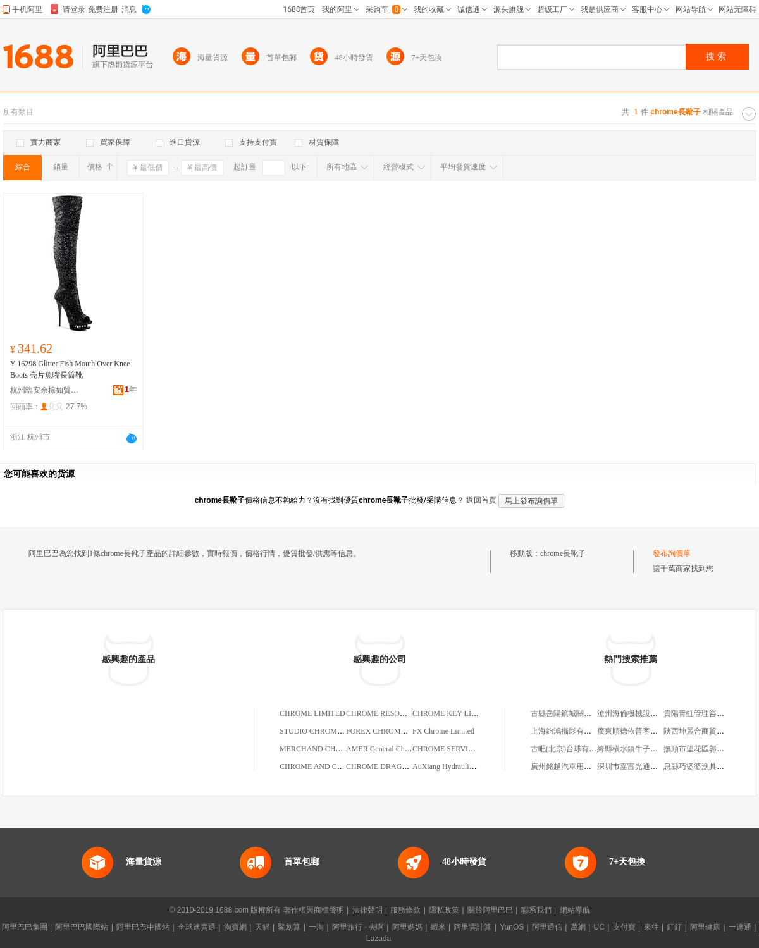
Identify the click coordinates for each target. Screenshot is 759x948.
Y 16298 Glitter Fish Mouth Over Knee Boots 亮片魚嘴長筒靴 (70, 369)
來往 (651, 927)
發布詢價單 (672, 553)
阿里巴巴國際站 (81, 927)
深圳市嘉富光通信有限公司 (642, 766)
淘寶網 (235, 927)
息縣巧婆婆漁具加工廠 (701, 766)
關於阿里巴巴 (490, 910)
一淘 (316, 927)
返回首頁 (481, 500)
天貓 (262, 927)
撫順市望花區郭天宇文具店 (709, 748)
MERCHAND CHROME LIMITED (335, 748)
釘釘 (674, 927)
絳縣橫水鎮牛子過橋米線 (639, 748)
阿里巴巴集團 (24, 927)
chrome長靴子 (563, 553)
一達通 (740, 927)
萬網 (578, 927)
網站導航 (575, 910)
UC (599, 927)
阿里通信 (547, 927)
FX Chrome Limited (443, 731)
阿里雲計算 (472, 927)
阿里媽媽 (407, 927)
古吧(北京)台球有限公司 (571, 748)
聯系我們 (536, 910)
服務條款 (405, 910)
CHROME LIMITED (312, 713)
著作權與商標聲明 (313, 910)
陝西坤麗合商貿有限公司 (705, 731)
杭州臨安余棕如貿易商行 (45, 390)
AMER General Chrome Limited (396, 748)
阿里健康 (705, 927)
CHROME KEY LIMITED (453, 713)
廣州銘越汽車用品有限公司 (576, 766)
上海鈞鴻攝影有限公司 (569, 731)
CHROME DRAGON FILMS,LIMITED (408, 766)
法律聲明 (367, 910)
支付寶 (624, 927)
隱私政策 (444, 910)
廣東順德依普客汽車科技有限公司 (654, 731)
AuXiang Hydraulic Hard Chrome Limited (477, 766)
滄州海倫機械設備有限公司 (642, 713)
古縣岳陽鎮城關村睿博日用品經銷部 (591, 713)
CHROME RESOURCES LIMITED (401, 713)
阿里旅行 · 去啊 (358, 927)
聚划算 (289, 927)
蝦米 (438, 927)
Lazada (378, 938)
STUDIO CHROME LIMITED (327, 731)
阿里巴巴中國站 (143, 927)
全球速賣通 (197, 927)
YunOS (512, 927)
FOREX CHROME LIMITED (392, 731)
